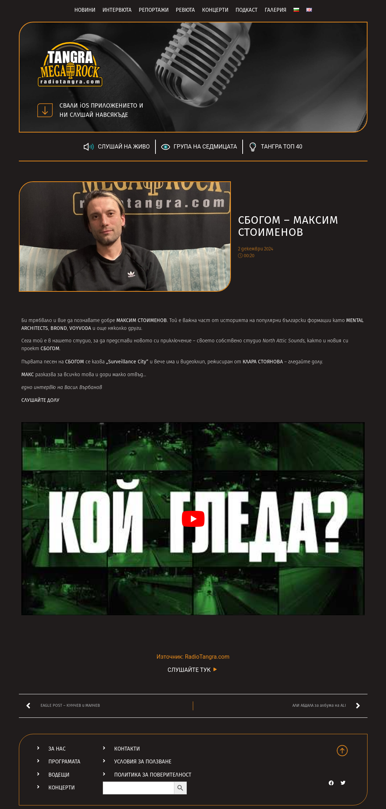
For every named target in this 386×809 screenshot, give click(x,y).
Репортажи (154, 10)
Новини (84, 10)
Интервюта (117, 10)
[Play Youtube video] (193, 519)
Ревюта (185, 10)
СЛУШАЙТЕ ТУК (193, 669)
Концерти (215, 10)
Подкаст (247, 10)
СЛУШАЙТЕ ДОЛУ (40, 400)
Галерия (275, 10)
